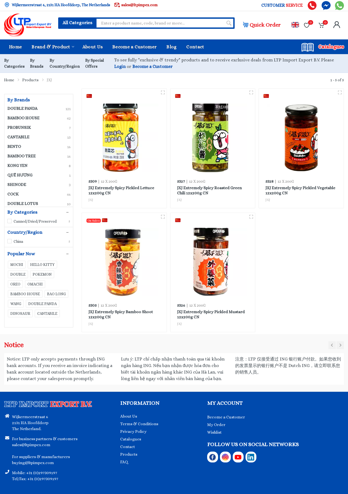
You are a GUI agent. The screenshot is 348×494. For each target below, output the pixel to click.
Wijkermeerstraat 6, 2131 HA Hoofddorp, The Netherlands (57, 5)
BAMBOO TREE (39, 156)
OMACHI (35, 284)
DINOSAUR (20, 313)
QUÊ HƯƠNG (39, 175)
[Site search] (160, 23)
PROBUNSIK (39, 127)
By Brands (18, 100)
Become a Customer (152, 66)
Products (30, 80)
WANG (15, 304)
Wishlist (214, 432)
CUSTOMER (282, 5)
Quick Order (262, 25)
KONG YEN (39, 165)
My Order (216, 424)
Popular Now (36, 253)
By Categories (36, 212)
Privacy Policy (133, 431)
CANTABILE (39, 137)
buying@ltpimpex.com (33, 462)
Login (120, 66)
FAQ (124, 461)
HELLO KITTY (42, 264)
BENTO (39, 146)
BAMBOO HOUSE (39, 118)
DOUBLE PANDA (39, 108)
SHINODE (39, 184)
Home (9, 80)
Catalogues (130, 439)
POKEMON (42, 274)
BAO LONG (56, 294)
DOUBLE (18, 274)
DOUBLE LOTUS (39, 203)
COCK (39, 194)
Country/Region (36, 232)
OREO (15, 284)
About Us (128, 416)
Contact (127, 446)
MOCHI (16, 264)
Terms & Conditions (139, 423)
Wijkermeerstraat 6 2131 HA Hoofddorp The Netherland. (30, 422)
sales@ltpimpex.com (135, 5)
